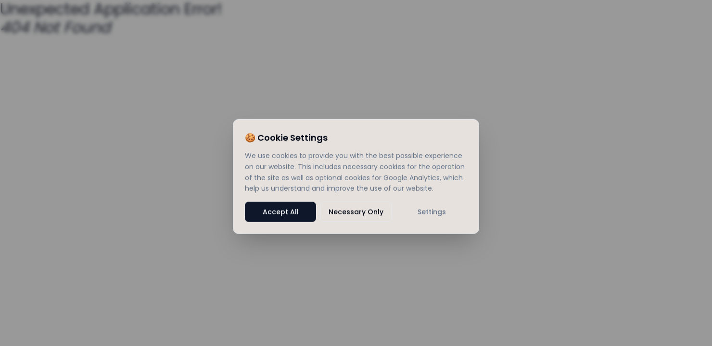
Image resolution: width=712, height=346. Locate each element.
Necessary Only (356, 215)
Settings (432, 215)
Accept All (281, 215)
